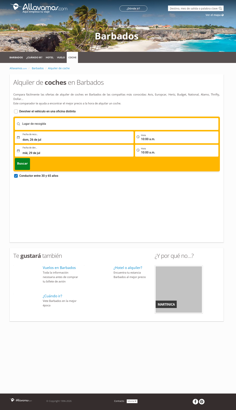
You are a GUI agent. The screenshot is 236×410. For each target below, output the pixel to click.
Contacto (119, 401)
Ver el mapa (215, 15)
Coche (72, 57)
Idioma (132, 401)
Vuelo (61, 57)
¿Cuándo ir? (34, 57)
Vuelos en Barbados (59, 267)
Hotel (50, 57)
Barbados (16, 57)
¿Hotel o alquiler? (128, 267)
